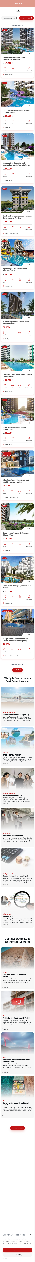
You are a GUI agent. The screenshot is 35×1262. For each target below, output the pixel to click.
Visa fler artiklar (17, 1128)
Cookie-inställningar (17, 1255)
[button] (17, 1250)
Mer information (7, 1259)
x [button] (30, 1234)
